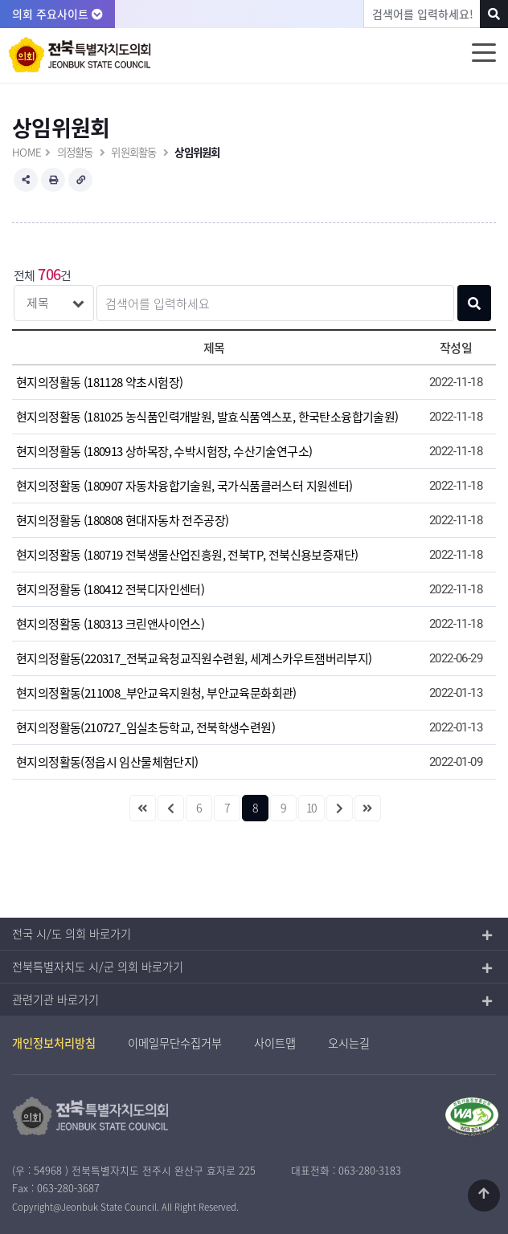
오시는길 (349, 1043)
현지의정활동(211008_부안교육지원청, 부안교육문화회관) (156, 693)
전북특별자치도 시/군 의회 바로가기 (97, 966)
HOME (26, 152)
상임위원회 (196, 152)
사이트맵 (275, 1043)
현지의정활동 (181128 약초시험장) (99, 382)
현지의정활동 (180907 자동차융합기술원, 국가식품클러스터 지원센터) (184, 486)
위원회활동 (133, 152)
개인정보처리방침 (54, 1043)
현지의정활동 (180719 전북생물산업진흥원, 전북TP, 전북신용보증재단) (187, 555)
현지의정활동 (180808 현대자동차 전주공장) (122, 520)
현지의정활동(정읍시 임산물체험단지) (107, 762)
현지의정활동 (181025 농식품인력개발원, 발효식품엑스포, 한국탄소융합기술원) (207, 417)
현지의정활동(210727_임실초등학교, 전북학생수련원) (145, 727)
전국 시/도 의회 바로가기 (71, 934)
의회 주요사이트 (57, 14)
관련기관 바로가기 (55, 999)
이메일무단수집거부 (175, 1043)
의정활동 (75, 152)
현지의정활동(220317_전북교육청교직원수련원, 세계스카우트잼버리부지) (194, 658)
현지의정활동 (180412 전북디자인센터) (110, 589)
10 (311, 808)
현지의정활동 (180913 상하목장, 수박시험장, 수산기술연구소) (164, 451)
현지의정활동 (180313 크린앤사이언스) (110, 624)
